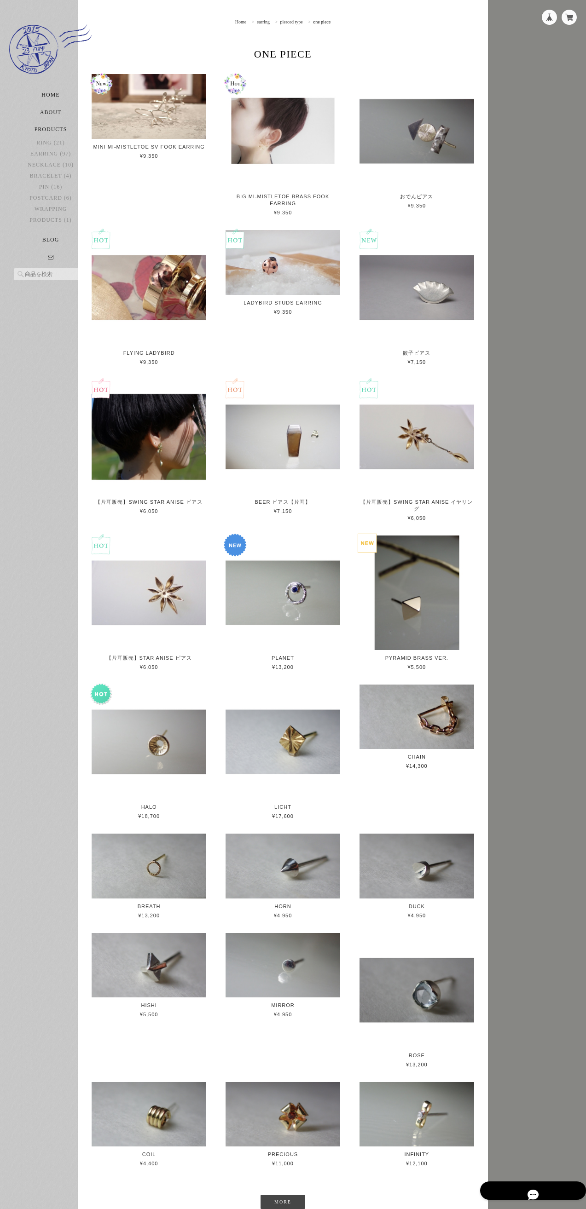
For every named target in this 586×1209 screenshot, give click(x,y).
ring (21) (50, 154)
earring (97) (50, 165)
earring (274, 21)
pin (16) (50, 199)
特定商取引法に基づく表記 (443, 1190)
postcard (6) (50, 210)
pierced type (303, 21)
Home (50, 107)
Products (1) (50, 232)
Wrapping (51, 221)
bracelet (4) (51, 187)
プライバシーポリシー (373, 1190)
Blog (50, 251)
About (50, 124)
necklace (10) (51, 176)
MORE (294, 1151)
